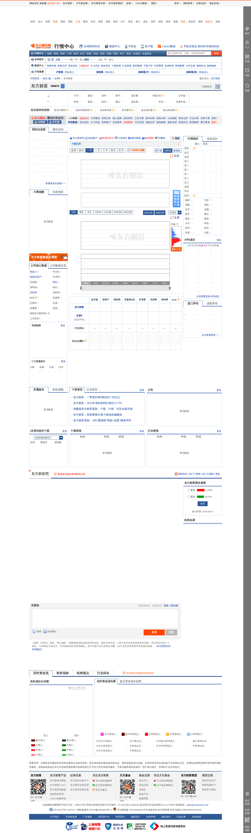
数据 (85, 21)
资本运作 (183, 118)
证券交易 (201, 3)
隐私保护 (166, 816)
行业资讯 (92, 389)
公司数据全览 (58, 265)
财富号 (209, 21)
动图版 (167, 150)
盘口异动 (193, 303)
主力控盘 (95, 122)
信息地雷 (58, 192)
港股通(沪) (143, 72)
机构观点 (83, 673)
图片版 (158, 150)
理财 (153, 21)
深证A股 (47, 78)
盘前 (73, 150)
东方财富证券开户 (79, 780)
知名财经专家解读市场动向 (140, 673)
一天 (89, 150)
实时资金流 (41, 673)
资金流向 (72, 65)
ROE (33, 297)
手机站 (132, 46)
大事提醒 (38, 192)
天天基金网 (82, 3)
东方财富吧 (78, 138)
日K (73, 212)
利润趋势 (36, 325)
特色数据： (74, 122)
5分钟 (97, 212)
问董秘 (161, 138)
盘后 (81, 150)
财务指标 (62, 673)
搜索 (218, 21)
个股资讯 (77, 389)
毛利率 (33, 292)
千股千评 (148, 65)
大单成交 (122, 138)
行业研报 (126, 65)
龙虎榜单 (169, 65)
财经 (32, 21)
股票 (47, 21)
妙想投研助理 (57, 794)
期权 (70, 21)
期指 (63, 21)
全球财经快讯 (92, 46)
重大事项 (205, 122)
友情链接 (196, 816)
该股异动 (212, 303)
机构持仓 (183, 122)
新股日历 (62, 65)
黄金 (130, 21)
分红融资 (172, 118)
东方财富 (79, 307)
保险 (160, 21)
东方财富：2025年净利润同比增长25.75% (97, 403)
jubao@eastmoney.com (197, 804)
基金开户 (143, 780)
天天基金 (125, 775)
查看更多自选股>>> (55, 183)
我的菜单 (187, 3)
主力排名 (95, 65)
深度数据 (128, 122)
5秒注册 (174, 605)
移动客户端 (53, 3)
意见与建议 (100, 789)
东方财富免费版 (58, 780)
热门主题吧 (208, 474)
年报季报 (158, 65)
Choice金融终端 (58, 798)
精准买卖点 (108, 138)
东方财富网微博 (102, 780)
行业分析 (194, 118)
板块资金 (105, 65)
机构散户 (106, 122)
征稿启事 (181, 816)
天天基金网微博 (163, 780)
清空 (171, 632)
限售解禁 (179, 65)
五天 (121, 150)
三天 (105, 150)
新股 (55, 21)
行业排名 (103, 673)
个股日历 (76, 143)
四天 (113, 150)
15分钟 (107, 212)
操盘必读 (84, 118)
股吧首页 (181, 474)
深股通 (99, 72)
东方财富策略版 (58, 789)
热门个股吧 (194, 474)
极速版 (176, 150)
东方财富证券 (98, 3)
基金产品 (143, 794)
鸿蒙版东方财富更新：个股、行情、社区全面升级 (103, 408)
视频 (175, 21)
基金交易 (143, 785)
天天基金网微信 (163, 785)
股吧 (183, 21)
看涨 (191, 490)
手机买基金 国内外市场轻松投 (201, 46)
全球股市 (37, 59)
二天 (97, 150)
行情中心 (37, 53)
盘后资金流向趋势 (130, 681)
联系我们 (120, 816)
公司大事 (139, 118)
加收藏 (43, 3)
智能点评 (150, 122)
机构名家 (189, 520)
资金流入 (69, 72)
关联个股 (205, 118)
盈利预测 (137, 65)
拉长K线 (148, 212)
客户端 (149, 46)
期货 (115, 21)
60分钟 (128, 212)
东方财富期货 (189, 775)
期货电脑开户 (209, 785)
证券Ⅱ (57, 78)
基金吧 (191, 21)
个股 (69, 53)
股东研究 (128, 118)
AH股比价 (84, 65)
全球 (93, 21)
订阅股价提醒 (136, 150)
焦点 (40, 21)
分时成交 (189, 239)
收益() (33, 271)
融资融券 (211, 65)
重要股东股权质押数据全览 (71, 474)
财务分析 (161, 118)
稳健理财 (143, 798)
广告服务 (87, 816)
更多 (214, 118)
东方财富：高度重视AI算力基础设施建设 (97, 414)
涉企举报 (247, 802)
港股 (108, 21)
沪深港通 (37, 71)
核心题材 (117, 118)
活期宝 (142, 789)
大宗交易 (190, 65)
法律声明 (150, 816)
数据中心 (114, 46)
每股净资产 (35, 277)
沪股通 (59, 72)
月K (89, 212)
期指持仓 (201, 65)
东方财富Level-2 (58, 785)
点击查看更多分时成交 (207, 296)
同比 (55, 282)
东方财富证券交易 (79, 789)
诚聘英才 (135, 816)
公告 (150, 389)
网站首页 (34, 3)
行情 (78, 21)
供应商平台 (104, 816)
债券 (168, 21)
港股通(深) (191, 72)
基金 (145, 21)
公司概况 (95, 118)
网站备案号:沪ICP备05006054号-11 (95, 810)
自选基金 (147, 53)
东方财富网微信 (102, 785)
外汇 (123, 21)
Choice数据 (168, 46)
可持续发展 (71, 816)
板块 (76, 53)
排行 (82, 53)
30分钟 (118, 212)
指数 (49, 53)
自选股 (136, 53)
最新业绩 (172, 122)
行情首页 (34, 78)
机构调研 (149, 138)
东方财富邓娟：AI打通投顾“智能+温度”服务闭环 (102, 420)
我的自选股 (38, 129)
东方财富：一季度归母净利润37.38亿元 (96, 397)
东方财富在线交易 (79, 785)
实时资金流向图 (106, 681)
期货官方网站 (209, 789)
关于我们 (54, 816)
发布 (154, 632)
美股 (100, 21)
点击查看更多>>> (210, 335)
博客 (200, 21)
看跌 (191, 496)
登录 (166, 605)
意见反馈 (247, 811)
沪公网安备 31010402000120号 (130, 810)
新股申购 (51, 65)
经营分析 (106, 118)
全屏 (176, 155)
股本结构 (150, 118)
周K (81, 212)
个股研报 (116, 65)
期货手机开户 (209, 780)
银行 (138, 21)
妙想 (128, 3)
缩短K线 (160, 212)
